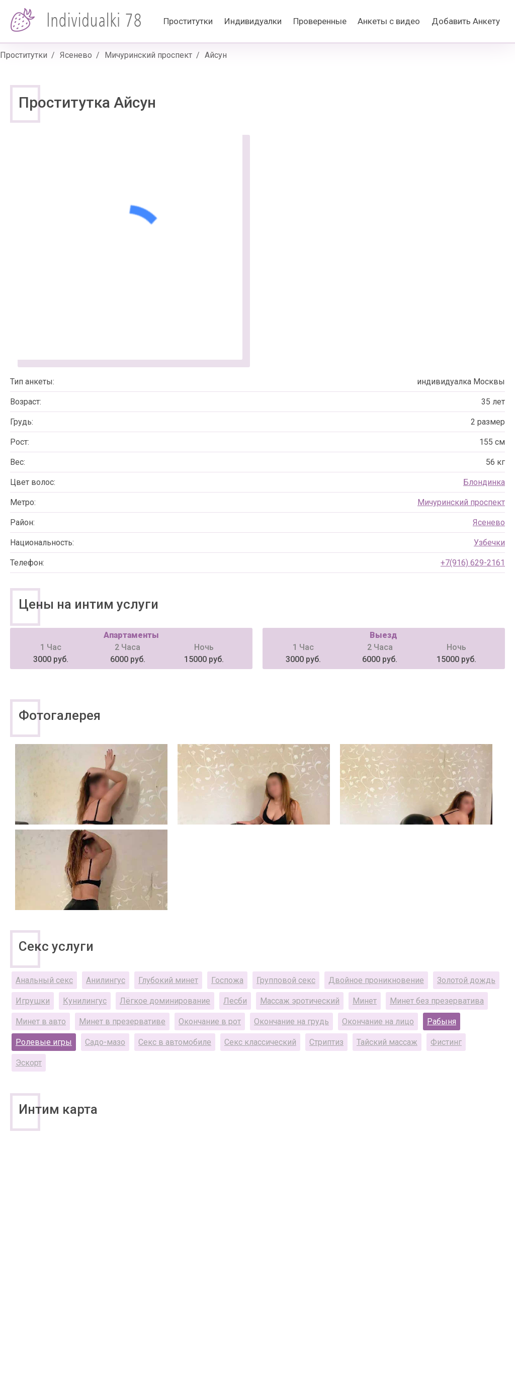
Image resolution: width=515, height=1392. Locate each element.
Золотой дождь (466, 980)
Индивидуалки (253, 21)
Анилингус (105, 980)
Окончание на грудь (291, 1021)
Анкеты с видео (389, 21)
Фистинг (446, 1042)
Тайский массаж (387, 1042)
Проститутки (188, 21)
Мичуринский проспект (148, 55)
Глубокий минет (168, 980)
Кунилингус (85, 1001)
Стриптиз (326, 1042)
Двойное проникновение (376, 980)
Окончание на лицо (378, 1021)
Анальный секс (44, 980)
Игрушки (33, 1001)
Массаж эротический (299, 1001)
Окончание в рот (210, 1021)
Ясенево (76, 55)
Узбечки (489, 542)
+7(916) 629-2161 (473, 562)
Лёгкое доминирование (165, 1001)
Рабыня (441, 1021)
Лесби (235, 1001)
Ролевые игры (44, 1042)
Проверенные (320, 21)
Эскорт (29, 1063)
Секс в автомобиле (174, 1042)
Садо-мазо (105, 1042)
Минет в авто (41, 1021)
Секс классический (260, 1042)
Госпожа (227, 980)
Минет (365, 1001)
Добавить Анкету (466, 21)
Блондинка (484, 482)
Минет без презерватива (437, 1001)
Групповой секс (285, 980)
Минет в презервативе (122, 1021)
